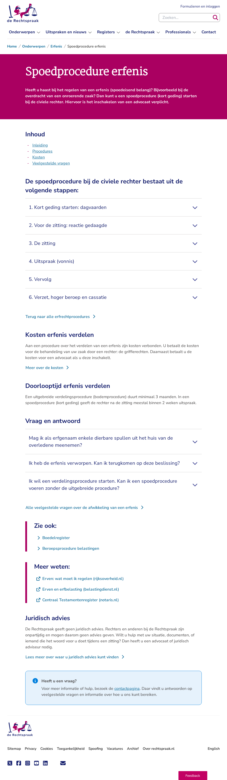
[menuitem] (24, 32)
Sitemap (14, 748)
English (214, 748)
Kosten (38, 157)
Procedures (42, 151)
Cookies (46, 748)
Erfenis (56, 46)
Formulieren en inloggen (200, 6)
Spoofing (95, 748)
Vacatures (115, 748)
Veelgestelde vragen (51, 163)
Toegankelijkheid (70, 748)
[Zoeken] (215, 17)
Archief (133, 748)
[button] (192, 775)
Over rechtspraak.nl (158, 748)
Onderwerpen (33, 46)
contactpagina (127, 688)
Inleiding (40, 145)
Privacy (30, 748)
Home (12, 46)
